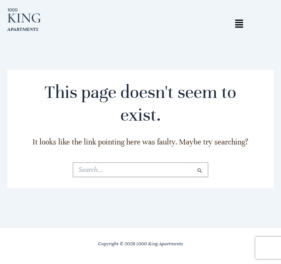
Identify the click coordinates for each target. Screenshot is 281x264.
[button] (239, 24)
